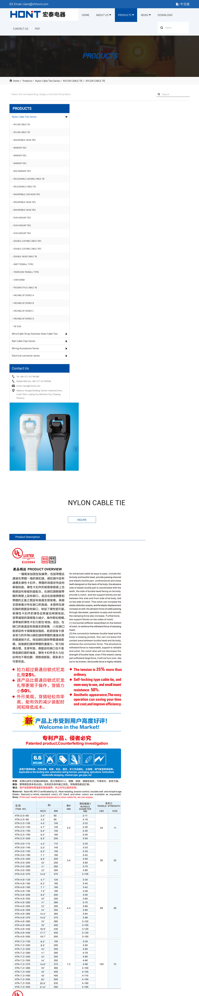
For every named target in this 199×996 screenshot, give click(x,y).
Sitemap (132, 992)
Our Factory (15, 963)
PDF (37, 30)
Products (126, 15)
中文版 (182, 4)
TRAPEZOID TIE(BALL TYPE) (27, 274)
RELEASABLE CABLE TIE (25, 188)
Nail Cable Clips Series (24, 348)
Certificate (15, 959)
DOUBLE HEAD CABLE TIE (26, 258)
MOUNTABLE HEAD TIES (25, 142)
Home (87, 15)
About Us (104, 15)
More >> (60, 976)
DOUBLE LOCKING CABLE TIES (28, 243)
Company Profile (17, 955)
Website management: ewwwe (154, 992)
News (146, 15)
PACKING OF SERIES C (24, 313)
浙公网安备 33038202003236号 (99, 992)
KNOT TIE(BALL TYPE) (24, 266)
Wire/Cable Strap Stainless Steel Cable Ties (30, 338)
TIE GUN (18, 328)
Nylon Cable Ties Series (48, 83)
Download (167, 15)
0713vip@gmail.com (162, 823)
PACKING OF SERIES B (24, 305)
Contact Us (21, 30)
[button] (63, 145)
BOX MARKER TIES (23, 173)
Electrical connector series (27, 362)
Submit (124, 872)
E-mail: (65, 847)
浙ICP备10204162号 (67, 992)
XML (123, 992)
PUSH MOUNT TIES (23, 220)
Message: (66, 855)
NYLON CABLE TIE (73, 83)
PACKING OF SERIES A (24, 297)
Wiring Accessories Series (26, 355)
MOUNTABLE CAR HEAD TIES (27, 196)
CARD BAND (20, 282)
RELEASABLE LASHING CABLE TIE (30, 181)
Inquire (137, 125)
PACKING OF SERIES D (24, 320)
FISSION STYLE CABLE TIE (26, 289)
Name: (65, 838)
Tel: (134, 838)
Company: (136, 847)
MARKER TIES (20, 150)
